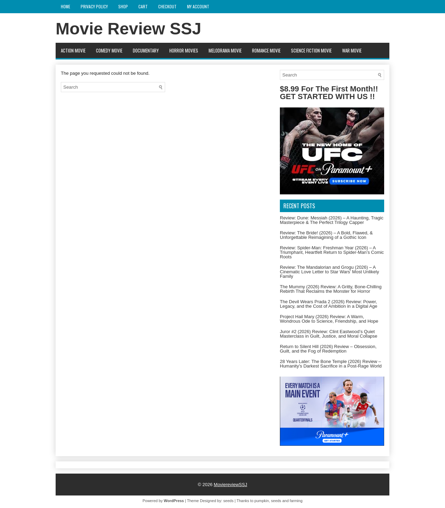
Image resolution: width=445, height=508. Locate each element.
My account (198, 6)
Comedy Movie (109, 50)
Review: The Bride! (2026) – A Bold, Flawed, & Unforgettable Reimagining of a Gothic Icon (326, 235)
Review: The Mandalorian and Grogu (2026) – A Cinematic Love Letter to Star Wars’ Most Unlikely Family (329, 272)
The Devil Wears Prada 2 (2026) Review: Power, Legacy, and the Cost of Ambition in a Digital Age (328, 304)
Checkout (167, 6)
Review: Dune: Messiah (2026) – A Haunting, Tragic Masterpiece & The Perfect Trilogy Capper (331, 220)
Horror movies (183, 50)
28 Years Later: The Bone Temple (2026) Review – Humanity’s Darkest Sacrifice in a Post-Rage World (331, 364)
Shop (123, 6)
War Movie (352, 50)
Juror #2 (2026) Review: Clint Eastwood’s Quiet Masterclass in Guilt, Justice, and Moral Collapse (328, 334)
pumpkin (261, 501)
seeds (228, 501)
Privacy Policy (94, 6)
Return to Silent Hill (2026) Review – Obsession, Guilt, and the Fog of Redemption (328, 349)
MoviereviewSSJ (230, 484)
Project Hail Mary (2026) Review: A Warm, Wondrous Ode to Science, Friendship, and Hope (329, 319)
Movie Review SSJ (128, 28)
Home (65, 6)
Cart (143, 6)
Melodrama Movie (225, 50)
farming (296, 501)
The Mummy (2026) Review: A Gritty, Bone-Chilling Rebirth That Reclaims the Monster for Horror (330, 289)
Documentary (146, 50)
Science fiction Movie (311, 50)
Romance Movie (266, 50)
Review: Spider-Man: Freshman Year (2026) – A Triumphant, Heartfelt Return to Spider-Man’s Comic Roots (332, 252)
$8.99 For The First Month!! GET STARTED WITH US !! (329, 92)
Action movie (73, 50)
